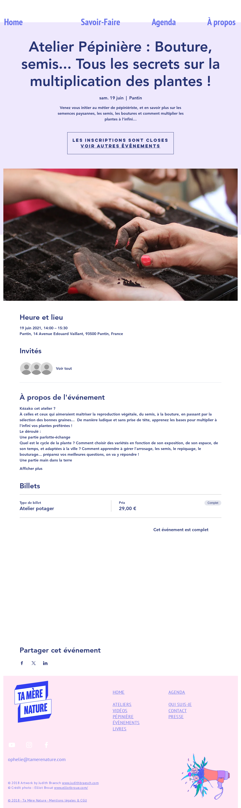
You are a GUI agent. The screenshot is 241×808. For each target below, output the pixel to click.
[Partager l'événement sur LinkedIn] (45, 663)
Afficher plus (31, 468)
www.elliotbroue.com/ (71, 787)
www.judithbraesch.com (80, 783)
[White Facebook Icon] (46, 745)
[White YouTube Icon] (12, 745)
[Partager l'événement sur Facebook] (22, 663)
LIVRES (120, 729)
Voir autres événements (120, 146)
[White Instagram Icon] (29, 745)
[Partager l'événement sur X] (33, 663)
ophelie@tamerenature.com (37, 759)
